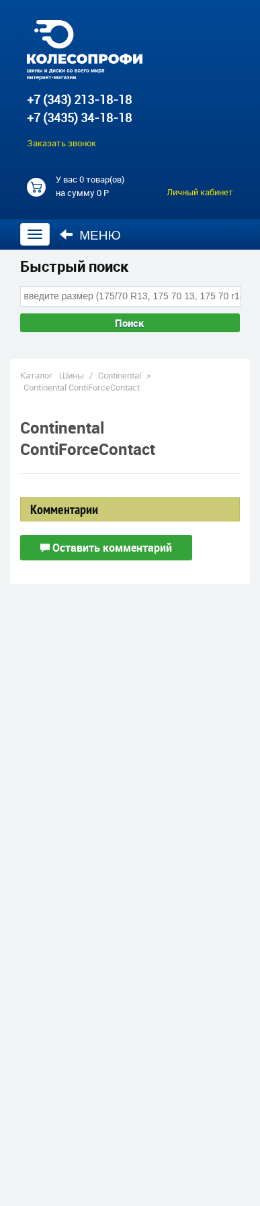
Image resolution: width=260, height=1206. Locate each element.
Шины (71, 375)
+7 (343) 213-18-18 (79, 99)
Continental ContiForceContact (82, 387)
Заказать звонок (61, 143)
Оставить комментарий (106, 547)
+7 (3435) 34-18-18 (79, 117)
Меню (90, 235)
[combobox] (131, 296)
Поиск (129, 323)
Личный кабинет (200, 192)
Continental (119, 375)
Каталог (36, 375)
